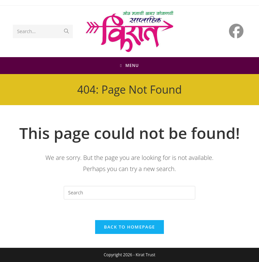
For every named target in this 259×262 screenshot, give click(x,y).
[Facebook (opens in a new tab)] (236, 31)
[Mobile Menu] (129, 65)
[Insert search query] (129, 192)
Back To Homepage (129, 227)
